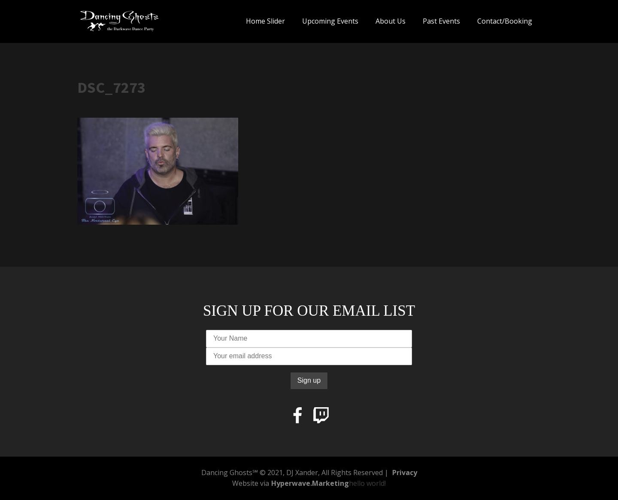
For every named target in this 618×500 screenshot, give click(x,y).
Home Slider (265, 21)
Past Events (441, 21)
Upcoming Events (330, 21)
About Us (391, 21)
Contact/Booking (504, 21)
